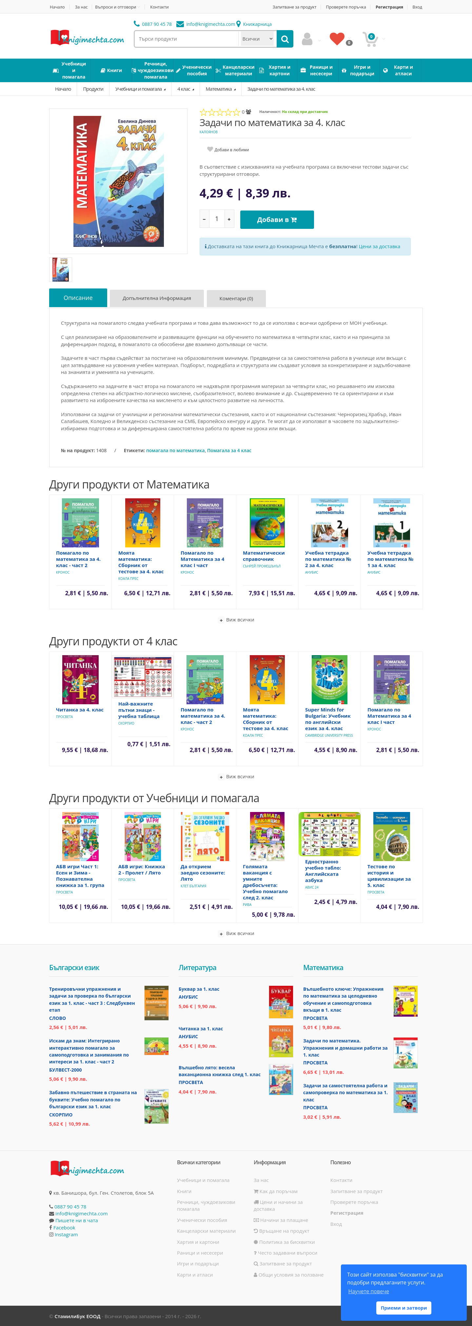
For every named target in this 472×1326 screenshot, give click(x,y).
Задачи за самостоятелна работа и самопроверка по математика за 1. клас (345, 1092)
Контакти (162, 7)
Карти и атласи (195, 1274)
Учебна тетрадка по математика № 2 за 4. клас (328, 558)
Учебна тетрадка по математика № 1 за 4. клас (390, 558)
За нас (82, 7)
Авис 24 (312, 886)
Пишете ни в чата (76, 1219)
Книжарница (254, 24)
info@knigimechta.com (81, 1212)
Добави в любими (232, 150)
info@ (205, 24)
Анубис (311, 571)
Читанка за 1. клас (201, 1027)
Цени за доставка (380, 244)
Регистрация (388, 7)
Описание (79, 298)
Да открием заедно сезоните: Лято (203, 871)
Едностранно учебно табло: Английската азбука (323, 870)
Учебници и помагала (139, 88)
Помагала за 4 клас (229, 450)
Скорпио (126, 722)
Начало (57, 7)
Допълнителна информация (159, 299)
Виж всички (236, 619)
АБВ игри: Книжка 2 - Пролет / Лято (141, 868)
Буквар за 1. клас (199, 988)
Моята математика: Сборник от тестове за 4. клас (141, 561)
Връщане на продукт (281, 1230)
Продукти (93, 88)
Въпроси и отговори (117, 6)
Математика (219, 88)
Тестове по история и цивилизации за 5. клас (389, 875)
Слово (57, 1017)
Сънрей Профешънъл (262, 565)
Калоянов (209, 132)
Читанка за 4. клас (80, 709)
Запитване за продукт (289, 7)
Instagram (66, 1233)
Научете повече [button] (368, 1291)
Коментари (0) (239, 299)
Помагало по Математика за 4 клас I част (202, 558)
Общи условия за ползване (289, 1274)
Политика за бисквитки (284, 1241)
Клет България (193, 885)
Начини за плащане (281, 1219)
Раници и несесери (200, 1252)
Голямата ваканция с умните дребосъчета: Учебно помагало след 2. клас (265, 881)
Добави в (278, 218)
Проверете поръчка (343, 7)
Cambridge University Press (329, 734)
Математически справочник (264, 555)
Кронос (62, 571)
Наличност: (270, 111)
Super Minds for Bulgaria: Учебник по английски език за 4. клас (328, 718)
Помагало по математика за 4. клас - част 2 (78, 558)
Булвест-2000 (65, 1069)
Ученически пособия (202, 1219)
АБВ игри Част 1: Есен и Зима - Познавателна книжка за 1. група (80, 875)
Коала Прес (128, 578)
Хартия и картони (198, 1241)
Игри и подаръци (198, 1263)
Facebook (64, 1227)
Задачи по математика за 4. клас (281, 88)
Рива (247, 904)
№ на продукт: (78, 450)
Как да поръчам (276, 1190)
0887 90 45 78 (153, 24)
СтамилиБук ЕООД (77, 1315)
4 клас (184, 88)
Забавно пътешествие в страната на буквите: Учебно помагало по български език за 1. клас (93, 1099)
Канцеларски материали (206, 1230)
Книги (184, 1190)
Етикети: (134, 450)
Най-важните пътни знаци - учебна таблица (139, 709)
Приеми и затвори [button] (404, 1308)
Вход (418, 7)
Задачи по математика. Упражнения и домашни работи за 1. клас (345, 1047)
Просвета (64, 716)
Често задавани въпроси (285, 1252)
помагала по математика (175, 450)
